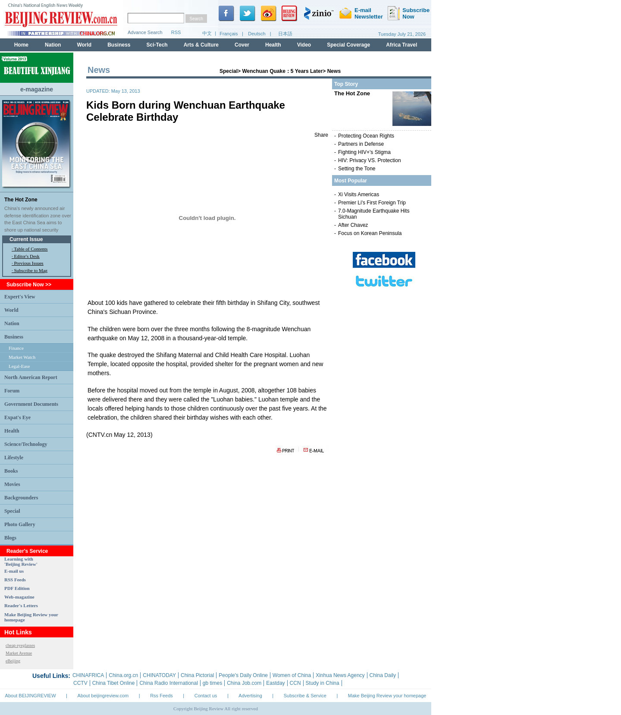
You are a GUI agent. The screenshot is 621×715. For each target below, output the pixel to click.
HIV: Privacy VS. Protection (369, 160)
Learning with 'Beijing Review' (21, 561)
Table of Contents (30, 248)
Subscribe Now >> (28, 285)
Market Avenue (19, 653)
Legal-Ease (19, 366)
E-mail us (14, 571)
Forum (11, 391)
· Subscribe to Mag (29, 270)
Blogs (10, 538)
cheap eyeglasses (20, 645)
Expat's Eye (17, 417)
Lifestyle (13, 458)
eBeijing (13, 661)
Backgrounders (21, 498)
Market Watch (22, 357)
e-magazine (36, 89)
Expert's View (19, 297)
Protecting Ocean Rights (366, 136)
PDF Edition (17, 588)
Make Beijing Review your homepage (387, 695)
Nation (11, 323)
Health (11, 431)
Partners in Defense (361, 144)
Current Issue (26, 239)
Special (12, 511)
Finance (16, 348)
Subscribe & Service (305, 695)
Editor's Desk (27, 256)
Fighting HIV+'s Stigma (364, 152)
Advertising (250, 695)
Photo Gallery (19, 524)
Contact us (205, 695)
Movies (12, 484)
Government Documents (31, 404)
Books (11, 471)
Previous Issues (29, 263)
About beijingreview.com (103, 695)
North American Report (30, 377)
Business (13, 337)
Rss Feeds (161, 695)
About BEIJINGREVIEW (30, 695)
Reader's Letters (21, 605)
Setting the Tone (357, 169)
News (334, 71)
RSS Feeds (15, 579)
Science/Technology (25, 444)
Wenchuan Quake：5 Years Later (282, 71)
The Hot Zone (21, 200)
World (11, 310)
